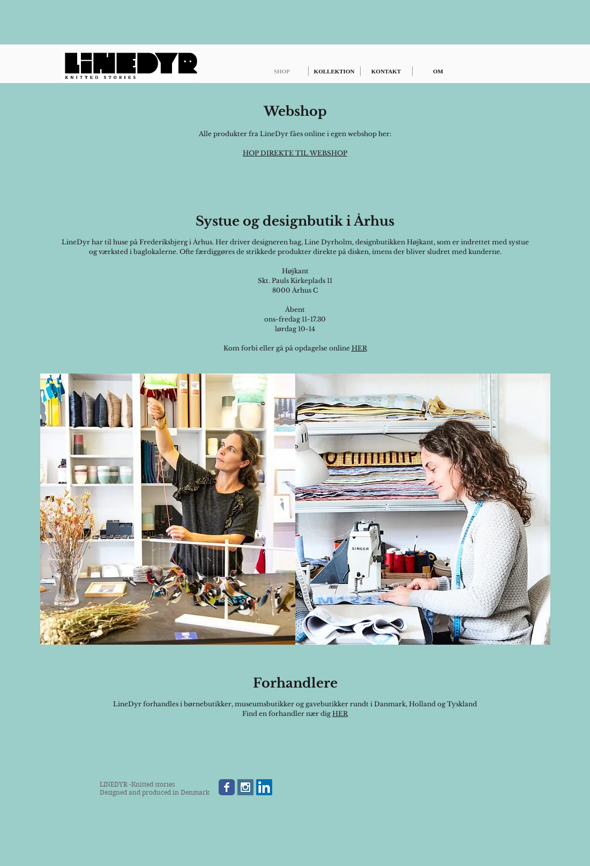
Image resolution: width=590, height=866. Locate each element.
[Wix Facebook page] (227, 787)
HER (359, 348)
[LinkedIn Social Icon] (264, 787)
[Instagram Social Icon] (245, 787)
